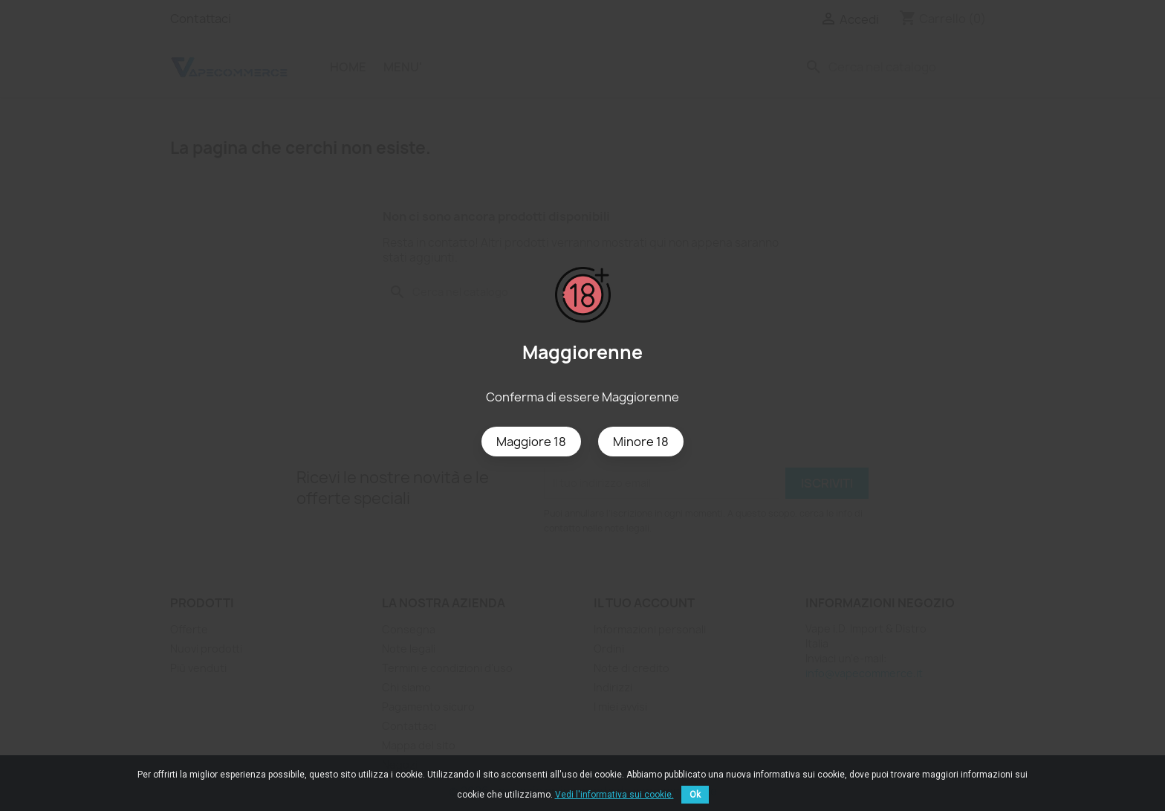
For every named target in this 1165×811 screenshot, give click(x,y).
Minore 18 (641, 441)
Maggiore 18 (531, 441)
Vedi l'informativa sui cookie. (614, 794)
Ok (695, 794)
